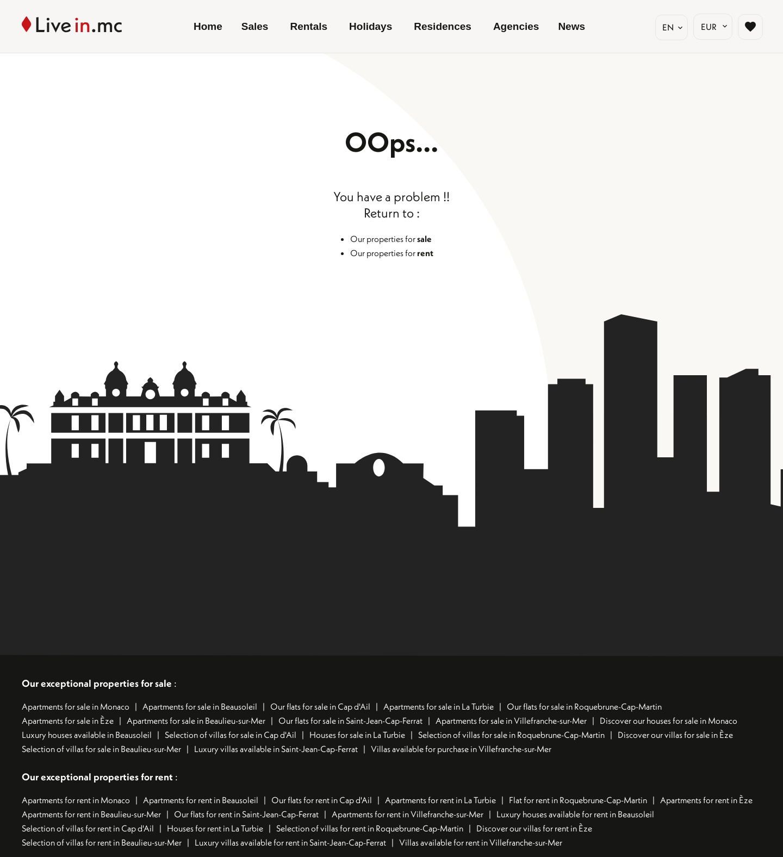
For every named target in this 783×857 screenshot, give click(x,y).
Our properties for (391, 238)
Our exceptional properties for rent (98, 777)
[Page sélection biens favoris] (748, 26)
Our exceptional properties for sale (97, 683)
